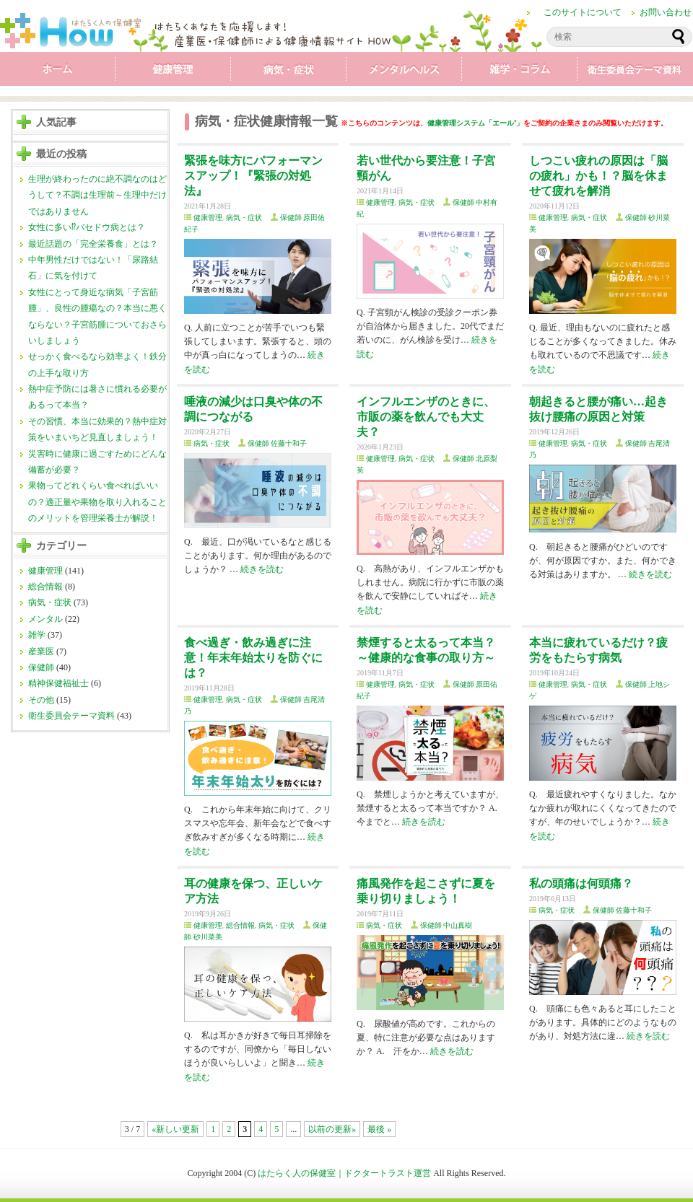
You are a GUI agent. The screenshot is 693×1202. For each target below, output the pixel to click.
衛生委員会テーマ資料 (635, 72)
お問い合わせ (666, 12)
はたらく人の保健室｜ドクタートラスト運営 (344, 1173)
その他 (41, 700)
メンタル (404, 72)
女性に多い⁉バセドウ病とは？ (86, 227)
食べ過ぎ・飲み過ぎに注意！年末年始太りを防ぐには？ (253, 657)
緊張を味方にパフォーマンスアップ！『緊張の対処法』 (253, 175)
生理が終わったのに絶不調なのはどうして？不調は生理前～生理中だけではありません (97, 195)
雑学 (520, 72)
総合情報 (45, 587)
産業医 (41, 651)
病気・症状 (288, 72)
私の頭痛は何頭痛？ (581, 883)
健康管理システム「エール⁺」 (475, 123)
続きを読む (262, 569)
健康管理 (173, 72)
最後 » (379, 1129)
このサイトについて (583, 12)
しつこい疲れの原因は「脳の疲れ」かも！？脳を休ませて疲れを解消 (598, 175)
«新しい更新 (175, 1129)
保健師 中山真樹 (446, 925)
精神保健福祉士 (58, 683)
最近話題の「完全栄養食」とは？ (93, 244)
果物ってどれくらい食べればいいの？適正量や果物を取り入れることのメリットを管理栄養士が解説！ (97, 502)
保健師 (41, 667)
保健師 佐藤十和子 (278, 443)
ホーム (58, 72)
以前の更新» (332, 1129)
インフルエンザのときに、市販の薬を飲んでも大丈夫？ (426, 416)
